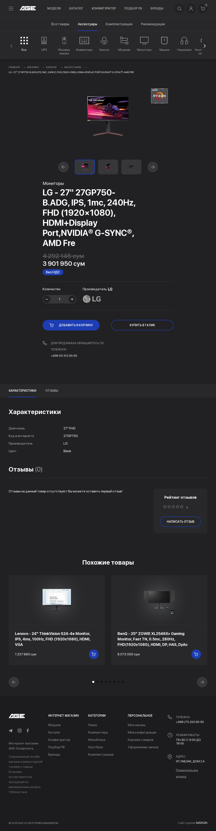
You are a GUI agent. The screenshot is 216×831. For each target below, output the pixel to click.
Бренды (157, 8)
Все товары (60, 24)
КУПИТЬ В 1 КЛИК (142, 325)
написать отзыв (180, 521)
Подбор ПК (133, 8)
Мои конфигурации (142, 732)
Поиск (92, 725)
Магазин (33, 67)
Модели (54, 8)
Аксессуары (72, 67)
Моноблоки (96, 740)
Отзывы (51, 390)
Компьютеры (98, 732)
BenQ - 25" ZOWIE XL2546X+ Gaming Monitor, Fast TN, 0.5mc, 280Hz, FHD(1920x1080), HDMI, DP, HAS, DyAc (152, 639)
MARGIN (201, 822)
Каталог (76, 8)
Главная (14, 67)
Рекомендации (153, 24)
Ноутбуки (95, 747)
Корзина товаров (141, 740)
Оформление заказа (143, 747)
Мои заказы (136, 725)
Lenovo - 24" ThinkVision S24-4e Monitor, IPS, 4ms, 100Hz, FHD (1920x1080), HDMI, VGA (52, 639)
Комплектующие (119, 24)
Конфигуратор (104, 8)
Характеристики (22, 390)
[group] (24, 44)
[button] (204, 46)
